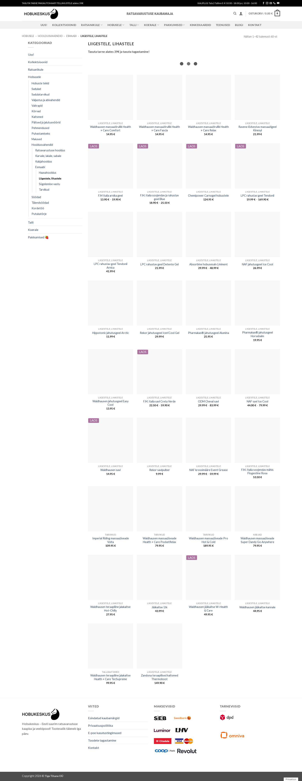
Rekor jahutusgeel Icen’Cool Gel (159, 332)
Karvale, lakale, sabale (48, 156)
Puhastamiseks (41, 133)
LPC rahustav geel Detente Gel (159, 264)
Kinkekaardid (200, 25)
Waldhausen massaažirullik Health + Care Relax (208, 128)
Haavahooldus (47, 172)
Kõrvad (36, 111)
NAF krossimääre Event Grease (208, 470)
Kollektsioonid (64, 25)
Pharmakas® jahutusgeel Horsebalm (257, 334)
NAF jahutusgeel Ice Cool (257, 264)
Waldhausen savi (110, 470)
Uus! (44, 25)
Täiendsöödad (40, 202)
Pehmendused (40, 128)
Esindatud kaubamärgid (103, 718)
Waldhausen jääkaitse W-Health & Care (208, 608)
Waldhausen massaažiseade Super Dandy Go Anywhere (257, 540)
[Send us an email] (271, 3)
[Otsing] (234, 13)
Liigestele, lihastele (50, 178)
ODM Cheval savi (208, 401)
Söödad (36, 197)
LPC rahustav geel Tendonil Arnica (110, 265)
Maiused (37, 139)
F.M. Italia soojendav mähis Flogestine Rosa (257, 471)
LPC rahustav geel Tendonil (257, 195)
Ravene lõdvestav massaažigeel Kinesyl (257, 128)
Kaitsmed (37, 116)
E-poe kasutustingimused (104, 733)
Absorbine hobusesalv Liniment (208, 264)
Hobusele (115, 25)
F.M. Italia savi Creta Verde (159, 401)
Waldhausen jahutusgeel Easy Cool (110, 403)
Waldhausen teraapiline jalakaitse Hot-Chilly (110, 608)
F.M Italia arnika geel (110, 195)
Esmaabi (71, 36)
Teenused (223, 25)
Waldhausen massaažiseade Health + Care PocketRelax (159, 540)
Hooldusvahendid (50, 36)
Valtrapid (37, 105)
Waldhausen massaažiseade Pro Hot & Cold (208, 540)
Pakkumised (174, 25)
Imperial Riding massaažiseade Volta (110, 540)
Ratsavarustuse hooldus (50, 150)
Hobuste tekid (40, 83)
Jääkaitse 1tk (159, 607)
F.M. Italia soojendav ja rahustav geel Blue (159, 197)
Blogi (239, 25)
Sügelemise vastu (49, 184)
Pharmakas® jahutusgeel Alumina (208, 332)
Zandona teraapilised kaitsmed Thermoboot (159, 677)
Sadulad (36, 89)
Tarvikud (44, 189)
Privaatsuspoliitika (100, 725)
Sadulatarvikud (40, 94)
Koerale (151, 25)
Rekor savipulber (159, 470)
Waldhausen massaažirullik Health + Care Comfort (110, 128)
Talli (134, 25)
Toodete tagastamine (102, 740)
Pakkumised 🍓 (38, 237)
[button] (241, 13)
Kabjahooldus (43, 161)
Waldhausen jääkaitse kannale (257, 607)
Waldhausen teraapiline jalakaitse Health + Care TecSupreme (110, 677)
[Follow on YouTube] (278, 3)
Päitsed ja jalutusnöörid (46, 122)
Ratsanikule (91, 25)
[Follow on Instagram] (267, 3)
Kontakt (254, 25)
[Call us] (274, 3)
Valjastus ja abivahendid (46, 100)
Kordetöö (38, 208)
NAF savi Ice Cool (257, 401)
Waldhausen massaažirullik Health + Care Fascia (159, 128)
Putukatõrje (39, 213)
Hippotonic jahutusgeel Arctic (110, 332)
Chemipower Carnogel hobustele (208, 195)
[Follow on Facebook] (263, 3)
